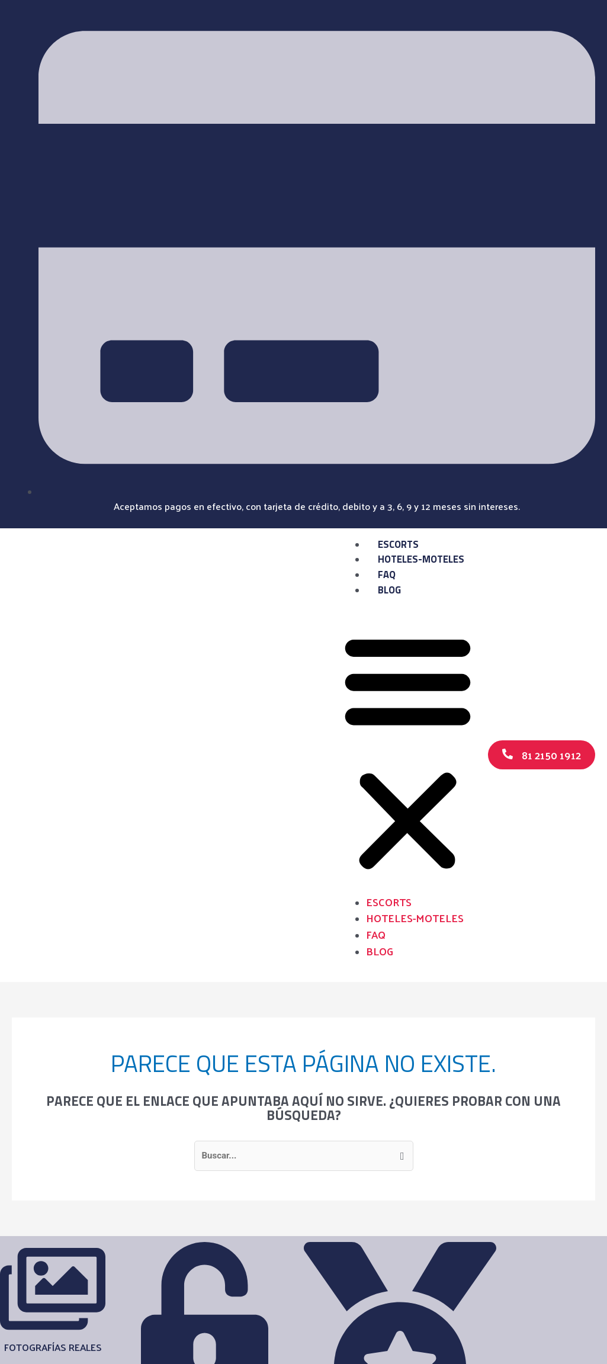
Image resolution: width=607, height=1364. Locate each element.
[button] (407, 752)
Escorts (398, 544)
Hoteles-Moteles (421, 558)
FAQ (387, 574)
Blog (389, 589)
